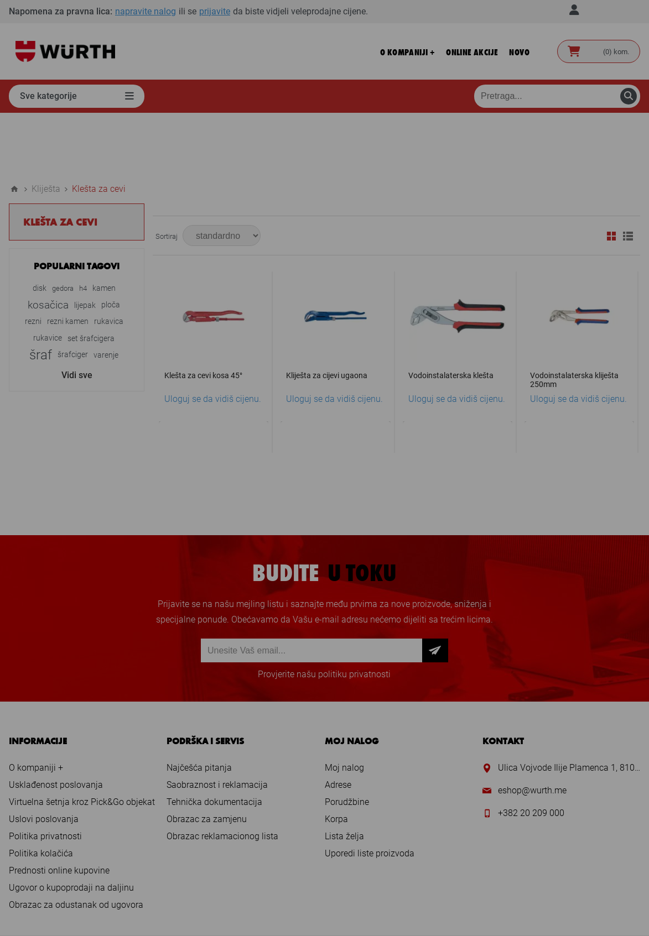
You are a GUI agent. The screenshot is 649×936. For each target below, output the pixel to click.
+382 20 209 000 (531, 751)
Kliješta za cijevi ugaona (326, 313)
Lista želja (344, 774)
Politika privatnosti (45, 774)
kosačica (48, 243)
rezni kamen (68, 259)
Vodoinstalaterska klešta (451, 313)
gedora (63, 226)
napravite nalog (145, 11)
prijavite (214, 11)
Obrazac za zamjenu (207, 757)
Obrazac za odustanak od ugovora (76, 843)
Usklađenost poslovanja (56, 723)
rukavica (108, 259)
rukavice (47, 276)
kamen (104, 226)
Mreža (611, 174)
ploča (110, 243)
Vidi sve (76, 313)
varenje (106, 293)
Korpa (336, 757)
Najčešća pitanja (199, 705)
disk (39, 226)
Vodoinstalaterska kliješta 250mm (574, 318)
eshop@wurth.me (532, 728)
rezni (33, 259)
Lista (628, 174)
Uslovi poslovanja (44, 757)
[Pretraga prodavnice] (557, 96)
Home (14, 127)
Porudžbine (347, 740)
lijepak (85, 243)
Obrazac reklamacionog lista (222, 774)
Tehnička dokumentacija (214, 740)
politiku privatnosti (354, 612)
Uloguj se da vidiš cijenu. (212, 337)
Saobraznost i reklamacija (217, 723)
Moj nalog (344, 705)
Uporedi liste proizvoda (369, 791)
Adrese (338, 723)
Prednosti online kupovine (59, 808)
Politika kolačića (41, 791)
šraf (40, 293)
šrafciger (73, 292)
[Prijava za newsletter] (311, 588)
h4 (83, 226)
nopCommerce (346, 906)
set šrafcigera (91, 276)
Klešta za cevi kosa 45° (203, 313)
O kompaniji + (36, 705)
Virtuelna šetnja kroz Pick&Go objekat (82, 740)
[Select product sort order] (222, 173)
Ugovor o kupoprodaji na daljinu (71, 825)
